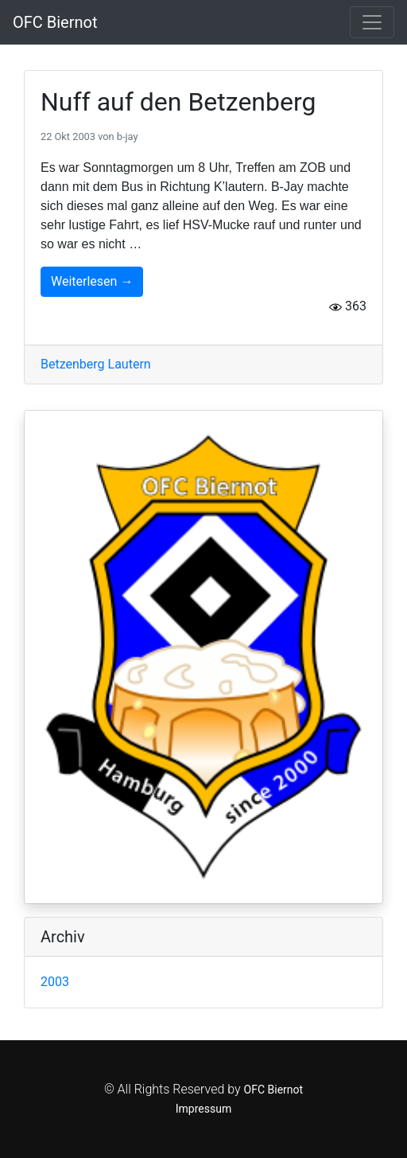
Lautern (129, 364)
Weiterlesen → (92, 281)
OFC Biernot (55, 22)
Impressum (203, 1108)
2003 (55, 981)
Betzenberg (74, 364)
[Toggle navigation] (372, 22)
